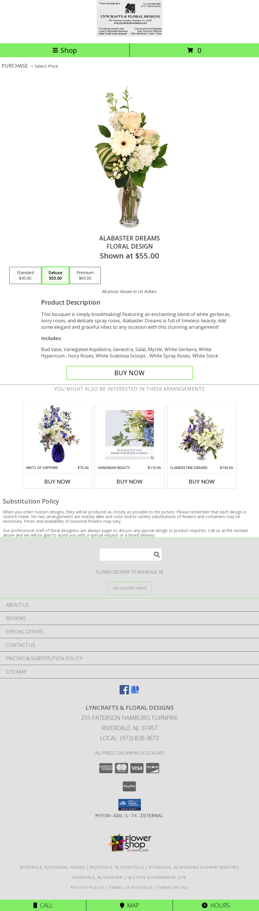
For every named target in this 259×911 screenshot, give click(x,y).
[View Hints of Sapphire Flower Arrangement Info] (57, 434)
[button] (129, 805)
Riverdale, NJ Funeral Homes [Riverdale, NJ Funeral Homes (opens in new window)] (52, 867)
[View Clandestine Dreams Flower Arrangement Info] (202, 434)
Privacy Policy (87, 887)
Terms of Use (173, 887)
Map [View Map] (129, 905)
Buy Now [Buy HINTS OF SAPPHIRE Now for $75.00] (57, 481)
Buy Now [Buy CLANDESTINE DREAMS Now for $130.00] (202, 481)
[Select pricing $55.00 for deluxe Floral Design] (55, 275)
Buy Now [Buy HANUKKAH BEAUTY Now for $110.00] (129, 481)
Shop (64, 50)
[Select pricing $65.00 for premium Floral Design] (85, 275)
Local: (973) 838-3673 (129, 738)
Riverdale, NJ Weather (98, 877)
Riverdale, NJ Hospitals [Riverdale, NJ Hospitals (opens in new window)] (117, 867)
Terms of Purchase (131, 887)
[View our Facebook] (124, 692)
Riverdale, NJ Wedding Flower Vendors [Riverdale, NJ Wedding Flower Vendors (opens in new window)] (194, 867)
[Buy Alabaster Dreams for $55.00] (129, 373)
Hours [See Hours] (216, 905)
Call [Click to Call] (43, 905)
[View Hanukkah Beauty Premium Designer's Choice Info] (129, 434)
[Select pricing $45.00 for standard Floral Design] (25, 275)
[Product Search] (130, 554)
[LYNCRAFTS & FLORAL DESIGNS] (129, 34)
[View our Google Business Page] (134, 692)
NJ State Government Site (157, 877)
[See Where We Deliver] (129, 588)
